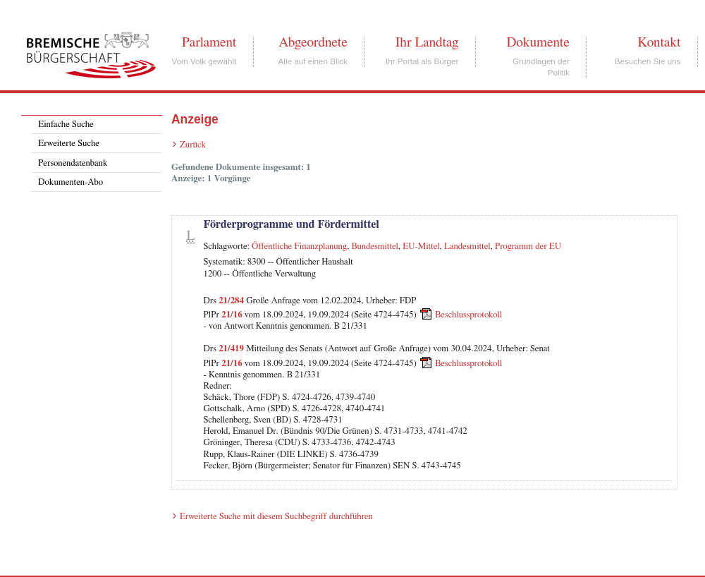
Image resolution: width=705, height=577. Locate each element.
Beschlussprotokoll (468, 315)
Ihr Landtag (427, 42)
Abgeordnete (313, 42)
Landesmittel (467, 246)
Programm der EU (528, 246)
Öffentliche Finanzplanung (299, 246)
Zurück (193, 145)
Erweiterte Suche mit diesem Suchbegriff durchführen (276, 516)
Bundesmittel (374, 246)
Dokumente (537, 42)
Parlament (209, 42)
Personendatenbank (72, 163)
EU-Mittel (421, 246)
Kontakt (658, 42)
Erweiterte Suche (68, 143)
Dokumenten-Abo (70, 182)
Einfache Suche (65, 124)
